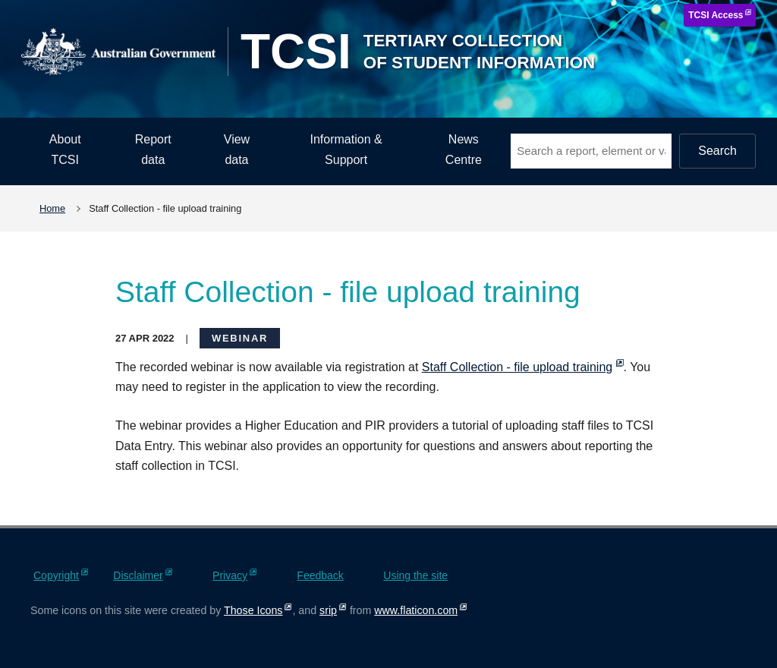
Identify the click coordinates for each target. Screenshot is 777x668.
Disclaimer (137, 575)
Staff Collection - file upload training (517, 367)
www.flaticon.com (416, 610)
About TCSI (65, 149)
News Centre (463, 149)
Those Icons (253, 610)
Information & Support (346, 149)
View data (237, 149)
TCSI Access (715, 15)
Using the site (415, 575)
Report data (153, 149)
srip (328, 610)
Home (52, 208)
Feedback (320, 575)
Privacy (229, 575)
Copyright (56, 575)
